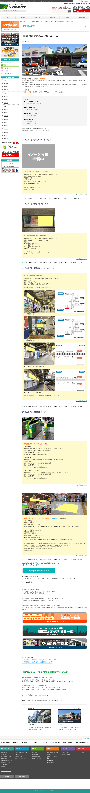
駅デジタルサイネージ (21, 758)
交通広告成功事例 (5, 762)
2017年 (6, 109)
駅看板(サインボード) (21, 752)
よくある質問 (33, 743)
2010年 (6, 132)
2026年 (6, 80)
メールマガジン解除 (6, 771)
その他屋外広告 (50, 762)
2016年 (6, 112)
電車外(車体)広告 (36, 756)
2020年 (6, 99)
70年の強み (4, 754)
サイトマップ (43, 743)
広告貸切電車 (35, 754)
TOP (8, 17)
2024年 (6, 86)
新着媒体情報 (35, 21)
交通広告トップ (5, 748)
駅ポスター (19, 754)
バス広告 (67, 17)
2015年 (6, 116)
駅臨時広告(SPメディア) (22, 756)
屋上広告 (49, 754)
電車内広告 (34, 752)
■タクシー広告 (10, 73)
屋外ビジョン (50, 760)
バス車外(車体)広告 (66, 754)
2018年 (6, 106)
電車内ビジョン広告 (36, 758)
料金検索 (6, 776)
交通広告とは (10, 163)
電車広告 (37, 17)
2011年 (6, 129)
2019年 (6, 103)
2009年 (6, 135)
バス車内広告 (65, 752)
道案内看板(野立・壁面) (52, 752)
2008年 (6, 138)
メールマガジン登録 (55, 743)
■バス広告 (10, 71)
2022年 (6, 93)
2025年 (6, 83)
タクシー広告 (81, 17)
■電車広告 (10, 65)
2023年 (6, 90)
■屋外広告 (10, 68)
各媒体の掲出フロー (68, 743)
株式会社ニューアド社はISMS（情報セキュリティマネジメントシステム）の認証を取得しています (10, 170)
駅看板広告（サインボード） (62, 198)
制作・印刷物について (10, 166)
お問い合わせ (86, 3)
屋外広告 (52, 17)
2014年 (6, 119)
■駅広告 (10, 63)
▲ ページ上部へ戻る (28, 582)
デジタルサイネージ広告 (30, 198)
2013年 (6, 122)
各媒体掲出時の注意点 (82, 743)
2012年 (6, 125)
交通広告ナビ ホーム (25, 21)
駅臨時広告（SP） (78, 198)
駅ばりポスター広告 (45, 198)
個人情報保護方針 (69, 3)
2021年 (6, 96)
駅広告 (23, 17)
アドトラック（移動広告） (52, 757)
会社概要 (78, 3)
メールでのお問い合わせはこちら (10, 155)
